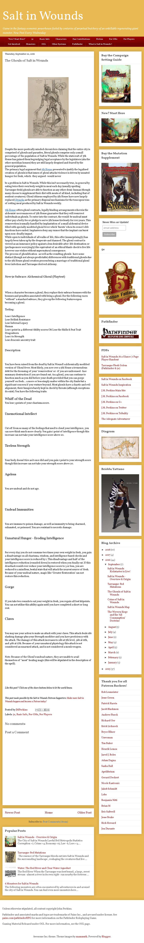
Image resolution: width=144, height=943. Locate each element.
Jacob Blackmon (110, 709)
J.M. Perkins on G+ (111, 402)
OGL (44, 44)
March (112, 652)
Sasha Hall (107, 766)
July (110, 632)
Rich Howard (108, 823)
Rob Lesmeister (109, 692)
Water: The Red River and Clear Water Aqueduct (44, 868)
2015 (108, 669)
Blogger (106, 936)
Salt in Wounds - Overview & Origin (37, 837)
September (114, 564)
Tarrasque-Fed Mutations (32, 853)
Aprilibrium (108, 772)
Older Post (85, 813)
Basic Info (44, 39)
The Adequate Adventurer (115, 419)
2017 (108, 555)
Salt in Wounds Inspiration (116, 385)
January (112, 662)
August (112, 627)
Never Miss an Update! (115, 222)
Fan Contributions (81, 39)
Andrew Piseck (109, 715)
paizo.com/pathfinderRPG (16, 918)
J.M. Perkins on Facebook (115, 396)
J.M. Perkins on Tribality (114, 413)
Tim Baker (107, 743)
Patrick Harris (109, 703)
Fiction (99, 39)
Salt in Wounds (42, 16)
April (111, 647)
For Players (129, 39)
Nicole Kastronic (110, 783)
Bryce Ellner (108, 732)
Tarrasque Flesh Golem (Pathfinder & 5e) (114, 367)
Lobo (104, 794)
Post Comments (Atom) (55, 822)
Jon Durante (108, 828)
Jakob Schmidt (109, 789)
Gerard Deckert (110, 777)
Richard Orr (108, 720)
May (111, 642)
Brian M (105, 806)
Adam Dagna (108, 760)
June (111, 637)
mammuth (81, 936)
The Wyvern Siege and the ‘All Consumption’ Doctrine (118, 616)
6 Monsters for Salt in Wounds (21, 883)
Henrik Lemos (109, 749)
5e (32, 39)
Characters (61, 39)
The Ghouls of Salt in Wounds (119, 593)
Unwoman (107, 737)
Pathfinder (77, 44)
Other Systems (59, 44)
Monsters (30, 44)
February (113, 657)
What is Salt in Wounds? (100, 44)
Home (49, 813)
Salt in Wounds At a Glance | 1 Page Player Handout (120, 358)
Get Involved (14, 44)
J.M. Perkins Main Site (113, 390)
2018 (108, 550)
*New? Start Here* (16, 39)
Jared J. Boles (108, 755)
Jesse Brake (107, 817)
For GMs (113, 39)
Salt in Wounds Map (118, 607)
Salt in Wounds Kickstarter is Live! (119, 570)
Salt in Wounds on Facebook (116, 379)
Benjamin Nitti (109, 800)
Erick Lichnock (109, 726)
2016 (108, 560)
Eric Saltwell (108, 811)
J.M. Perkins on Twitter (114, 408)
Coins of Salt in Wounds (116, 601)
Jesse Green (107, 698)
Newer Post (12, 813)
